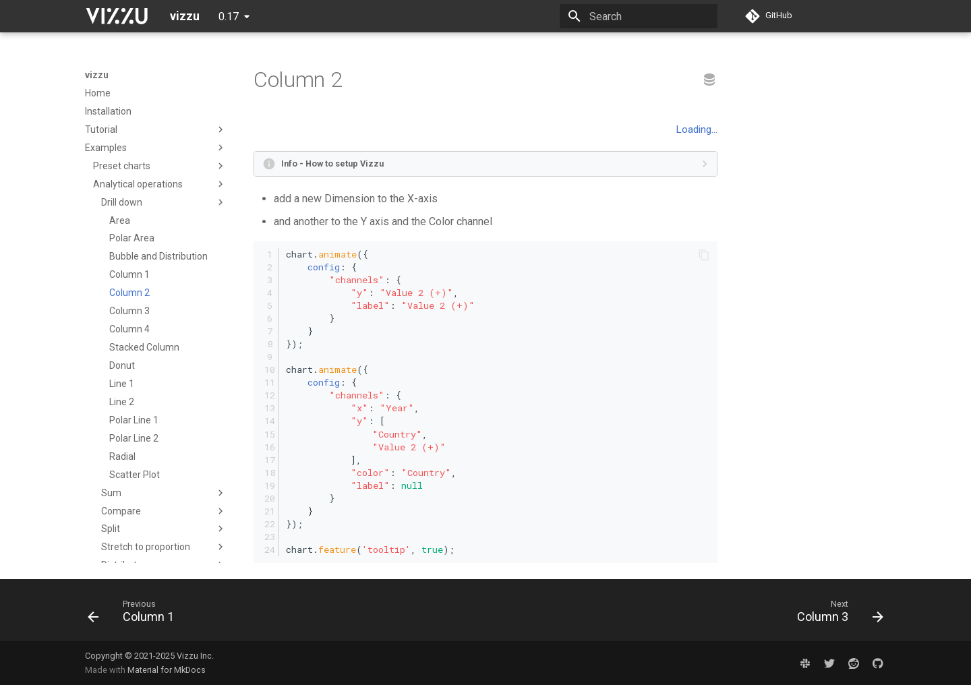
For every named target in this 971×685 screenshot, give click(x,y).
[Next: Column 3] (835, 614)
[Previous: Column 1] (135, 614)
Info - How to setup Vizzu (332, 163)
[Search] (638, 16)
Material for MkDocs (166, 670)
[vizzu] (117, 16)
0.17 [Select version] (228, 16)
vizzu (97, 74)
